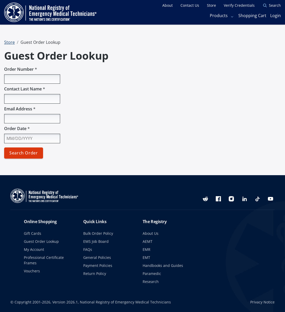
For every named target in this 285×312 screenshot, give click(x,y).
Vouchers (32, 270)
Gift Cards (32, 233)
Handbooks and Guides (163, 265)
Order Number (20, 69)
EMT (146, 257)
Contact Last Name (24, 89)
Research (151, 281)
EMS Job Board (96, 241)
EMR (146, 249)
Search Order (23, 153)
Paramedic (152, 273)
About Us (150, 233)
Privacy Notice (262, 302)
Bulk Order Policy (98, 233)
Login (275, 15)
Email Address (20, 109)
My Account (34, 249)
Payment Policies (97, 265)
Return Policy (94, 273)
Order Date (17, 128)
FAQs (87, 249)
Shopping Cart (252, 15)
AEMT (147, 241)
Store (9, 42)
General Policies (97, 257)
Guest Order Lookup (41, 241)
